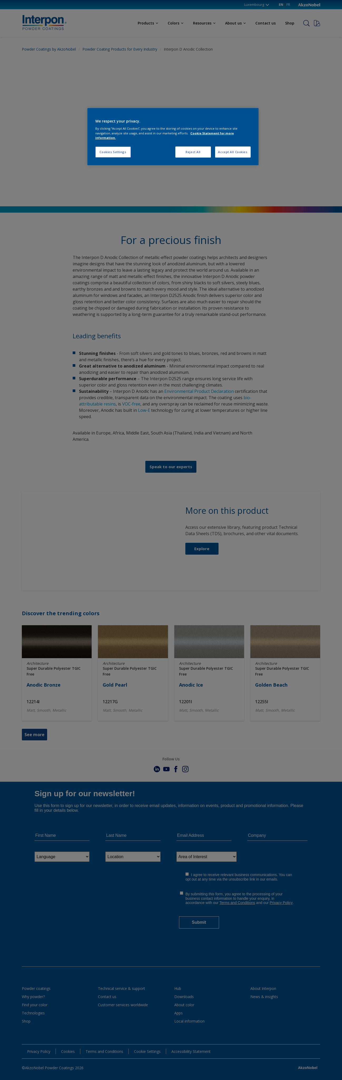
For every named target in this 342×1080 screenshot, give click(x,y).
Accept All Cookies (232, 152)
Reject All (193, 152)
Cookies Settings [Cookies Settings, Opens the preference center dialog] (113, 152)
